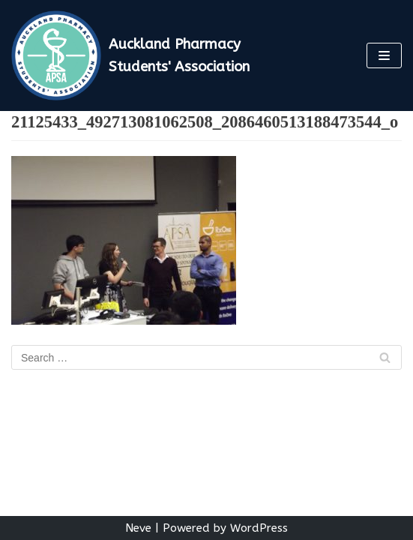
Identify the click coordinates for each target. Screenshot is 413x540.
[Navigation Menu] (384, 55)
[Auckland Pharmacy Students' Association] (137, 55)
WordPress (259, 528)
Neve (138, 528)
